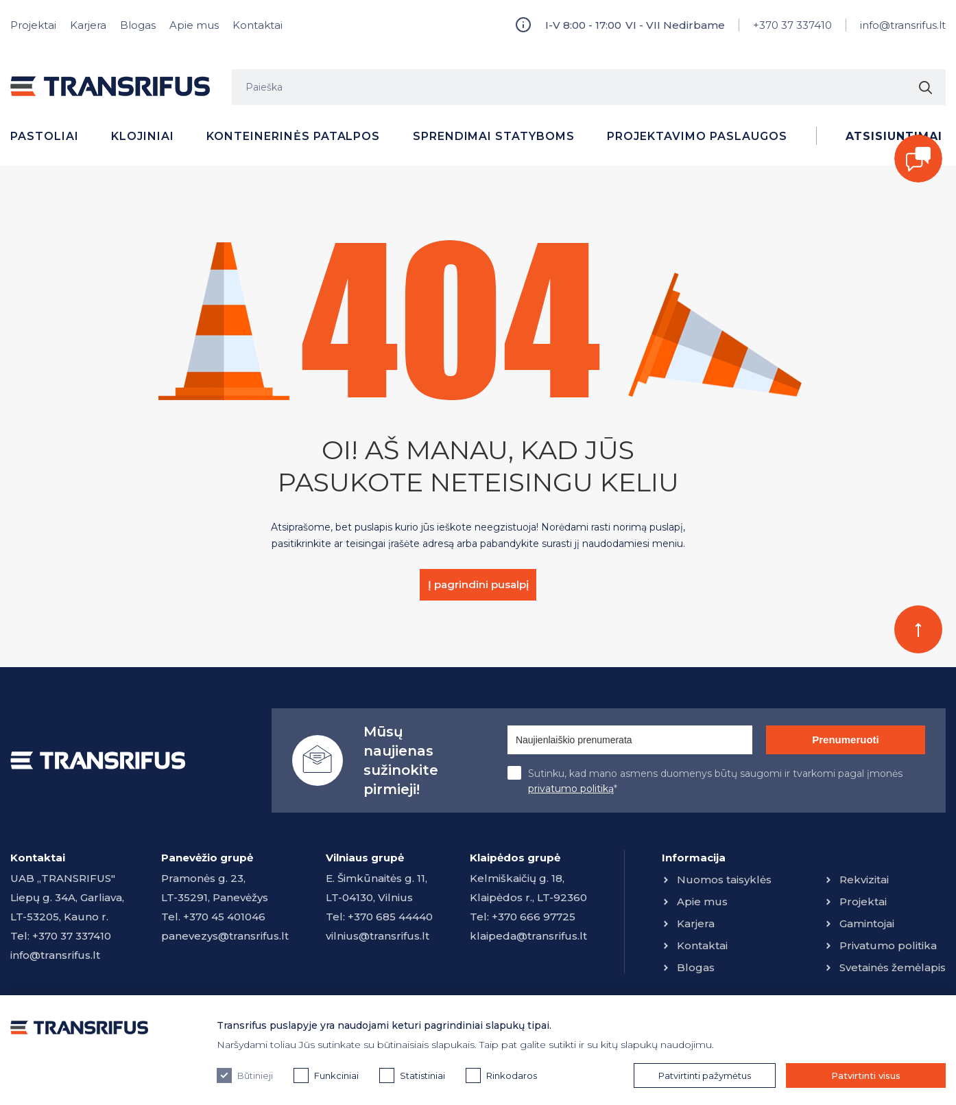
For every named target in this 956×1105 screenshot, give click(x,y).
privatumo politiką (571, 788)
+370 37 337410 (792, 25)
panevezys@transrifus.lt (225, 935)
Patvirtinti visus (865, 1075)
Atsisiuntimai (894, 136)
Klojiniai (142, 136)
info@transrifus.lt (903, 25)
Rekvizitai (864, 879)
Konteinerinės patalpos (293, 136)
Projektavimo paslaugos (697, 136)
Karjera (88, 25)
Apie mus (194, 25)
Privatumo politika (888, 945)
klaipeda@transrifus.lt (528, 935)
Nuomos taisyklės (724, 879)
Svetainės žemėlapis (892, 967)
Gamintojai (866, 923)
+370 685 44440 (390, 916)
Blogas (138, 25)
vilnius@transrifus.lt (377, 935)
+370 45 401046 (224, 916)
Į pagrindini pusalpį (478, 584)
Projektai (33, 25)
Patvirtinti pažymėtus (704, 1075)
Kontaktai (257, 25)
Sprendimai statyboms (494, 136)
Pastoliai (44, 136)
